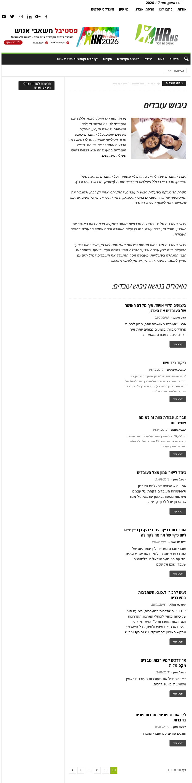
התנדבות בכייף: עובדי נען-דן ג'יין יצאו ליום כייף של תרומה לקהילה (155, 532)
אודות (182, 9)
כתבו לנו (165, 9)
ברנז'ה (148, 59)
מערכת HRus (177, 542)
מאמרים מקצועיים (128, 59)
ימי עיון (124, 9)
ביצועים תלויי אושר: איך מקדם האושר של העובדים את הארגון (155, 308)
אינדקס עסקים (102, 9)
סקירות (107, 59)
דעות (161, 59)
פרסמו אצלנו (144, 9)
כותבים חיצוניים (176, 369)
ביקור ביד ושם (174, 362)
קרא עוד (177, 344)
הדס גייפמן (179, 317)
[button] (183, 59)
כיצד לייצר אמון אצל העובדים (161, 472)
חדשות (174, 59)
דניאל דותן (179, 479)
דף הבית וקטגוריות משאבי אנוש (77, 59)
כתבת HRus (178, 429)
